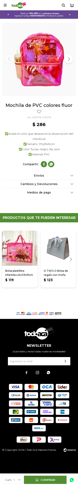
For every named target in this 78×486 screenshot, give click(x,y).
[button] (68, 59)
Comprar (48, 479)
